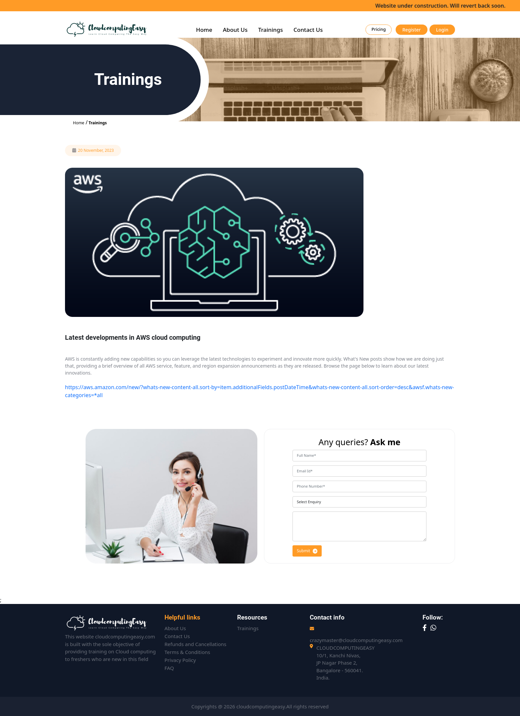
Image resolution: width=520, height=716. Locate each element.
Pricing (378, 29)
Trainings (270, 29)
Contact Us (308, 29)
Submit (307, 551)
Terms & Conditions (187, 652)
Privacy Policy (180, 660)
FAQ (169, 668)
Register (411, 30)
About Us (235, 29)
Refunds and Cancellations (195, 644)
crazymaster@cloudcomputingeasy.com (356, 640)
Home (204, 29)
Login (442, 30)
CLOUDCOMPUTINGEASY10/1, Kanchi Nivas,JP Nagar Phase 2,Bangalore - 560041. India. (345, 662)
